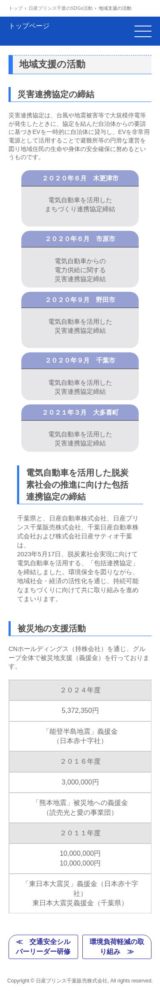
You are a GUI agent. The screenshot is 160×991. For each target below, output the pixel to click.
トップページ (29, 31)
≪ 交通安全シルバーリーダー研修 (43, 946)
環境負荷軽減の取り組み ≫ (117, 946)
